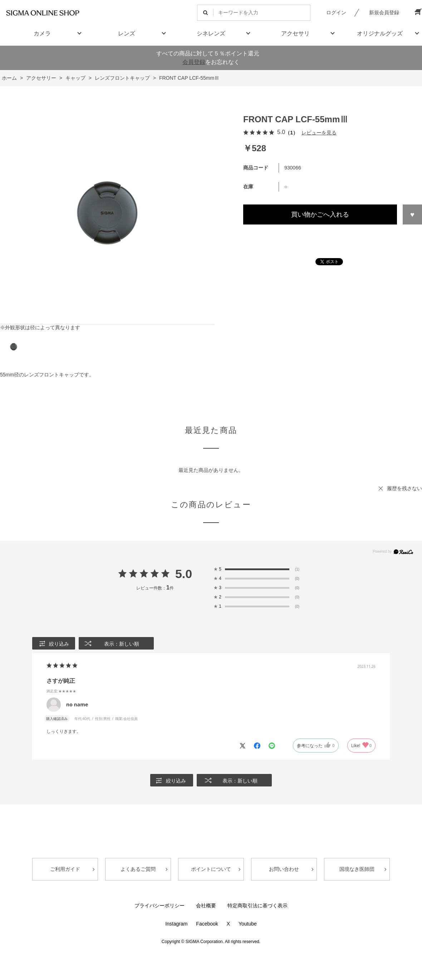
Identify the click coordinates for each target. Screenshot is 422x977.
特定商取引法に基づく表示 (257, 905)
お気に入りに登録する (412, 214)
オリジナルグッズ (380, 33)
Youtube (248, 924)
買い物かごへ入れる (320, 214)
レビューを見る (319, 132)
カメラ (42, 33)
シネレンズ (211, 33)
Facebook (207, 924)
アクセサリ (295, 33)
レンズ (126, 33)
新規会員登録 (384, 12)
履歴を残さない (404, 488)
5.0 (183, 574)
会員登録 (193, 62)
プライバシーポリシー (159, 905)
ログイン (336, 12)
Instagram (176, 924)
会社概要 (206, 905)
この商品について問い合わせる (333, 238)
